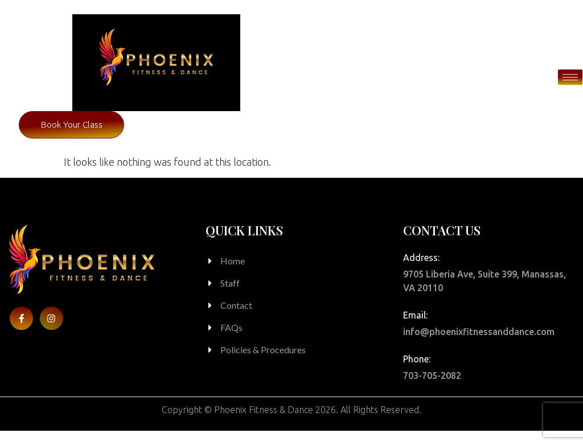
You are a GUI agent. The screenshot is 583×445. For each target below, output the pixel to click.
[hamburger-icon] (570, 77)
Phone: (416, 373)
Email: (415, 329)
